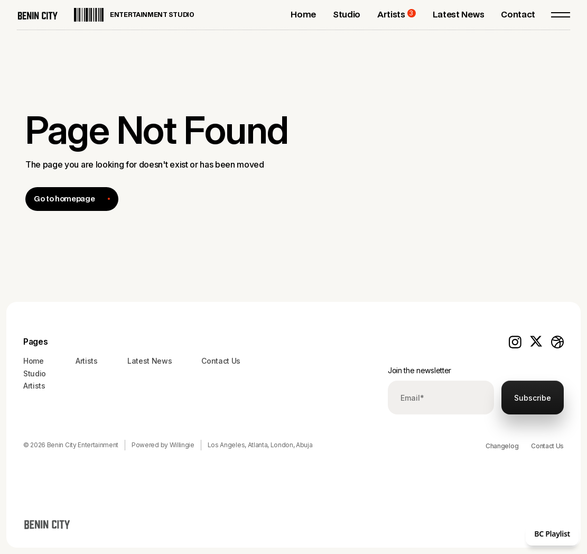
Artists (34, 385)
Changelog (502, 446)
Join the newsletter (419, 370)
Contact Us (547, 446)
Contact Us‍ (220, 360)
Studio (34, 373)
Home (33, 360)
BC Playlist (552, 534)
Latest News (149, 360)
